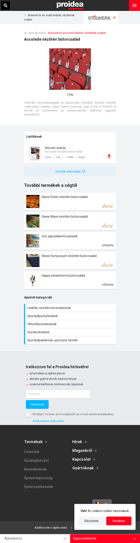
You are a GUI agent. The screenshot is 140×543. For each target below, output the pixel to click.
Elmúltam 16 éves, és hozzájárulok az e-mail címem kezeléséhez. (73, 414)
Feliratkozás (37, 404)
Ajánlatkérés (13, 538)
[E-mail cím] (58, 394)
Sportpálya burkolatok (70, 316)
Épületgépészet (36, 460)
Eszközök (31, 452)
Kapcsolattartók (84, 538)
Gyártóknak (83, 468)
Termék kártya (70, 201)
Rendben (119, 521)
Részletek (92, 521)
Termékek (33, 441)
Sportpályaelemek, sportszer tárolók (70, 340)
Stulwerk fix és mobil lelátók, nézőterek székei (77, 33)
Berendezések (35, 469)
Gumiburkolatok (70, 332)
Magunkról (82, 450)
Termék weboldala (68, 171)
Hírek (77, 441)
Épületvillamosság (38, 478)
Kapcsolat (81, 459)
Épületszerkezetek (38, 487)
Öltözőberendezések (70, 324)
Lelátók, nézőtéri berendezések (70, 308)
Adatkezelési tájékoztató (48, 421)
